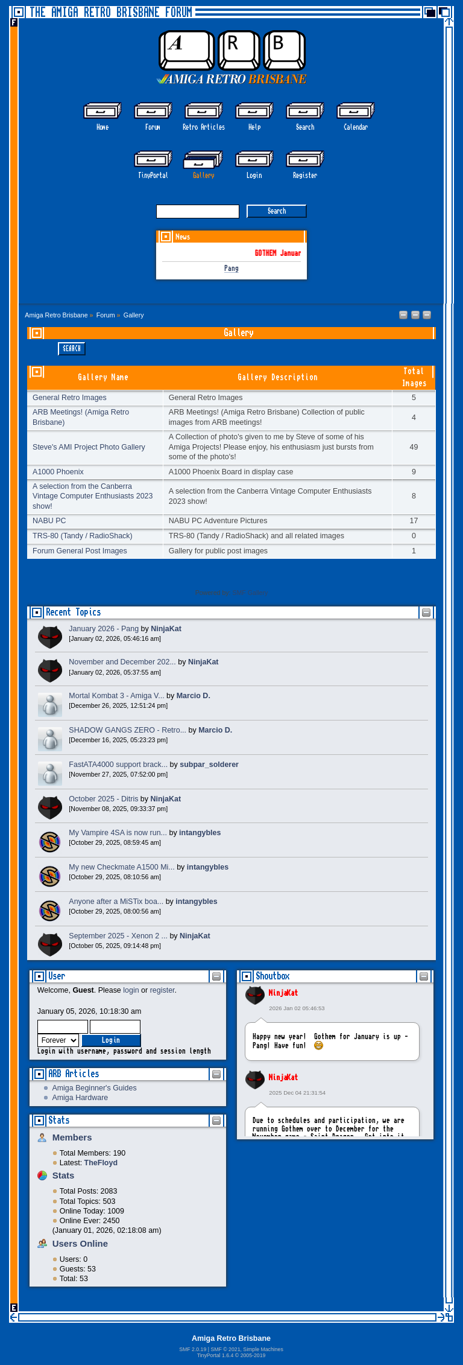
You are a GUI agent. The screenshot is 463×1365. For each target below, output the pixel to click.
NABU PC (49, 521)
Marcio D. (193, 696)
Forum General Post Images (80, 551)
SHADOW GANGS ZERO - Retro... (127, 730)
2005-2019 (253, 1355)
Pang (231, 269)
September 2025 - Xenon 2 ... (118, 936)
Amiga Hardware (80, 1097)
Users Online (80, 1243)
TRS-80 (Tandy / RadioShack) (83, 536)
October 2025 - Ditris (103, 799)
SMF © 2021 (225, 1349)
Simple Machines (263, 1349)
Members (72, 1137)
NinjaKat (283, 993)
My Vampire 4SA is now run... (118, 833)
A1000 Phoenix (58, 472)
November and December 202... (122, 662)
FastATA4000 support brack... (118, 764)
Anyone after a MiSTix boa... (116, 901)
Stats (58, 1120)
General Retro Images (70, 397)
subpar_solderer (209, 764)
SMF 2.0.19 (192, 1349)
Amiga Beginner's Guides (94, 1088)
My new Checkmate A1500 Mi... (121, 867)
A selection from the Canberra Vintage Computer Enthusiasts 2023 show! (93, 496)
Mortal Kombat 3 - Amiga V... (116, 696)
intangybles (200, 833)
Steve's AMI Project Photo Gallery (89, 447)
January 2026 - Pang (104, 629)
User (56, 976)
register (162, 990)
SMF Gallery (250, 592)
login (131, 990)
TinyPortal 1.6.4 (215, 1355)
